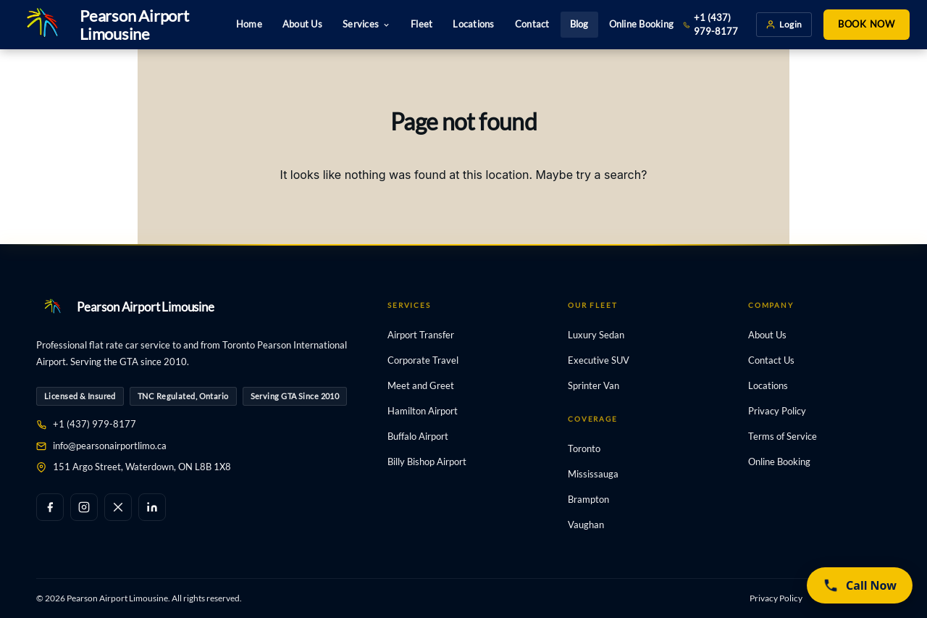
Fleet (421, 24)
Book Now (866, 24)
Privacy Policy (777, 411)
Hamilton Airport (422, 411)
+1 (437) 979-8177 (710, 25)
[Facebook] (50, 507)
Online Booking (641, 24)
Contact (532, 24)
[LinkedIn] (152, 507)
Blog (579, 24)
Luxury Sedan (596, 335)
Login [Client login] (783, 24)
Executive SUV (598, 360)
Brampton (588, 499)
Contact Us (771, 360)
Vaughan (586, 524)
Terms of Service (782, 436)
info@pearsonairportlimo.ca (110, 445)
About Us (302, 24)
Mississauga (593, 474)
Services (366, 24)
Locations (473, 24)
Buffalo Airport (417, 436)
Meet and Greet (420, 385)
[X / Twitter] (118, 507)
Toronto (584, 448)
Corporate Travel (422, 360)
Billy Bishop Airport (426, 461)
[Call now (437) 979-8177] (860, 585)
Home (249, 24)
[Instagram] (84, 507)
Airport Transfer (420, 335)
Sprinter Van (593, 385)
